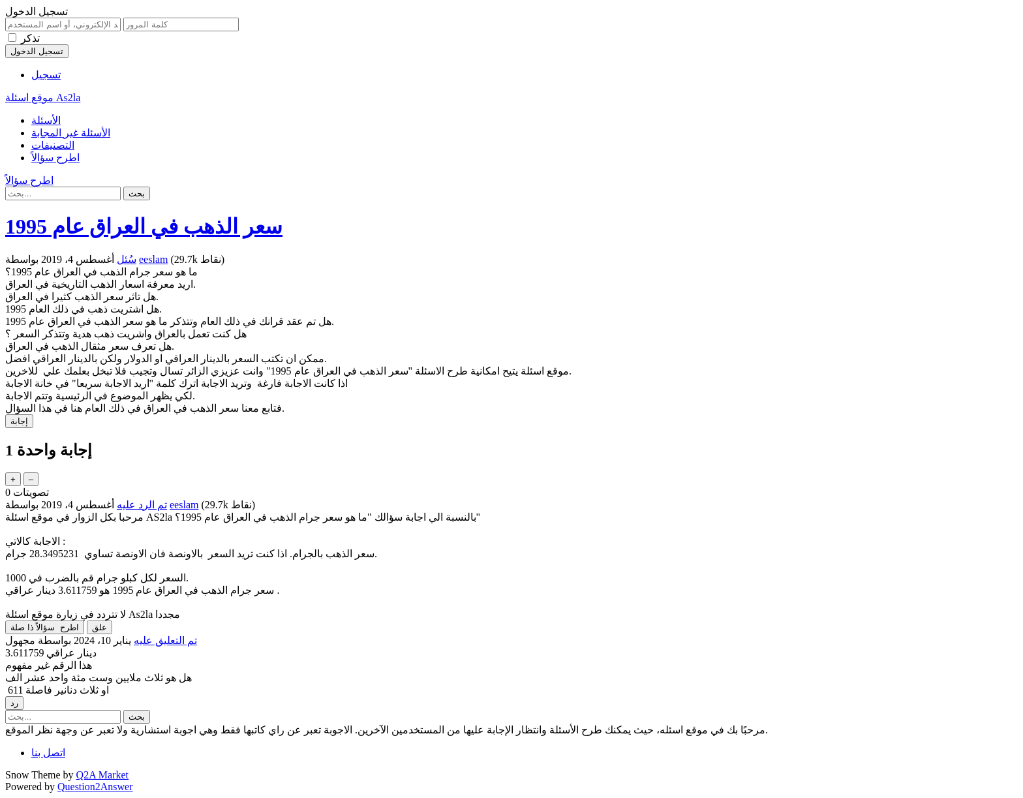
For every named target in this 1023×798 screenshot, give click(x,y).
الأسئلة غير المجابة (70, 132)
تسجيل (46, 74)
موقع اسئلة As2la (42, 97)
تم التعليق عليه (165, 640)
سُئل (126, 259)
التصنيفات (52, 145)
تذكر (30, 38)
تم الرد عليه (142, 504)
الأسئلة (46, 120)
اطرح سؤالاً (55, 157)
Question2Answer (95, 786)
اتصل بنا (48, 752)
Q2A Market (102, 774)
